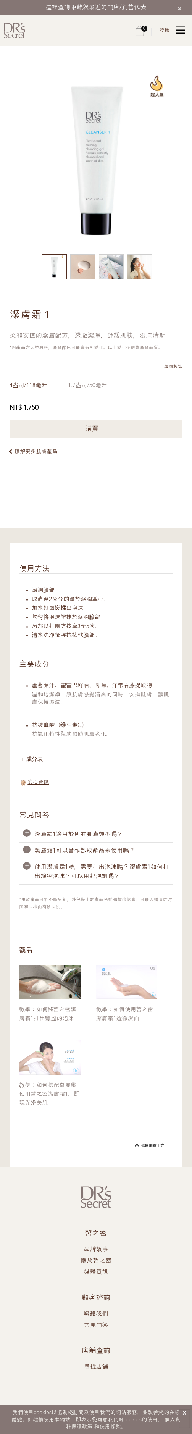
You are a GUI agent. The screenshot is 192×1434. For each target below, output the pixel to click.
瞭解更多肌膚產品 (36, 451)
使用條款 (110, 1426)
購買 (96, 428)
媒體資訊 (96, 1272)
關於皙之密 (96, 1261)
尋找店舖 (96, 1367)
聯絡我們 (96, 1314)
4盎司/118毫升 (29, 386)
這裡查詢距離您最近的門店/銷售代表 (96, 7)
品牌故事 (96, 1250)
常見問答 (96, 1326)
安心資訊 (38, 782)
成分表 (35, 759)
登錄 (164, 30)
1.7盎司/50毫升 (89, 386)
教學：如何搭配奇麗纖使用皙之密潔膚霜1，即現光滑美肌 (49, 1094)
